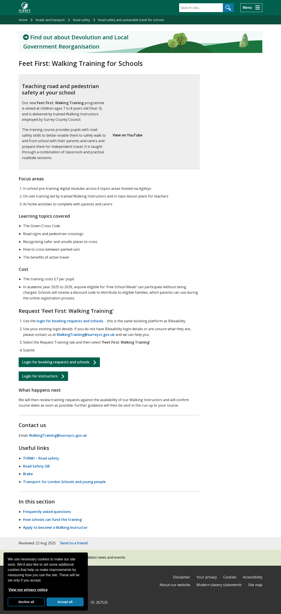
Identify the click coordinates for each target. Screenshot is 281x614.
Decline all (26, 602)
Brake (28, 473)
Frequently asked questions (47, 511)
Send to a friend (74, 543)
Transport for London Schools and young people (64, 481)
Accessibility (252, 577)
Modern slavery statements (219, 584)
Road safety (81, 20)
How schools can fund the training (52, 519)
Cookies (229, 577)
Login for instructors (40, 376)
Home (23, 20)
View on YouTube (127, 135)
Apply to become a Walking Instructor (55, 527)
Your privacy (206, 577)
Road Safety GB (36, 466)
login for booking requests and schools (70, 321)
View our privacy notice (27, 590)
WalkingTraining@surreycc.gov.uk (86, 334)
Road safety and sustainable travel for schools (131, 20)
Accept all (65, 602)
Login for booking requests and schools (56, 362)
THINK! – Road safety (41, 458)
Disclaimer (181, 577)
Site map (255, 584)
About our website (175, 584)
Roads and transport (50, 20)
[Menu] (251, 7)
